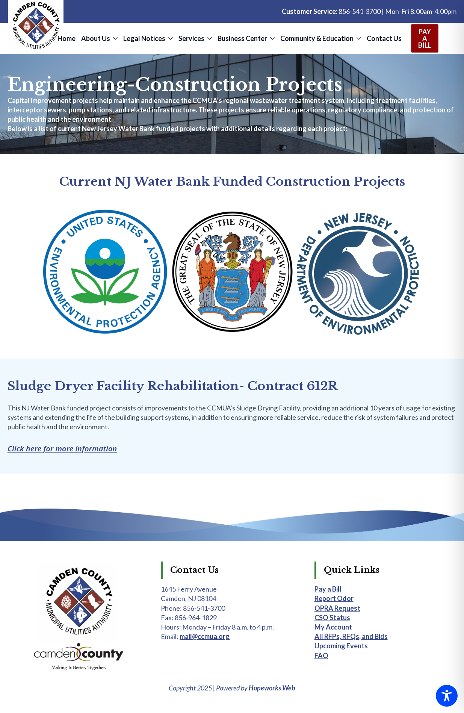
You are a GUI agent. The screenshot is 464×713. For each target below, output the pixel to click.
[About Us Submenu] (114, 38)
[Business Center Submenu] (272, 38)
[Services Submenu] (209, 38)
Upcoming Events (341, 646)
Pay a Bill (328, 589)
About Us (95, 38)
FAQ (321, 655)
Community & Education (317, 38)
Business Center (242, 38)
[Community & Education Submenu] (358, 38)
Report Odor (334, 598)
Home (66, 38)
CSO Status (332, 617)
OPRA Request (337, 608)
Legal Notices (144, 38)
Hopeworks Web (272, 688)
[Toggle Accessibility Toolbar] (446, 695)
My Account (333, 627)
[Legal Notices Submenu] (170, 38)
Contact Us (384, 38)
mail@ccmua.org (205, 636)
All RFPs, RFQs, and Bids (351, 636)
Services (191, 38)
